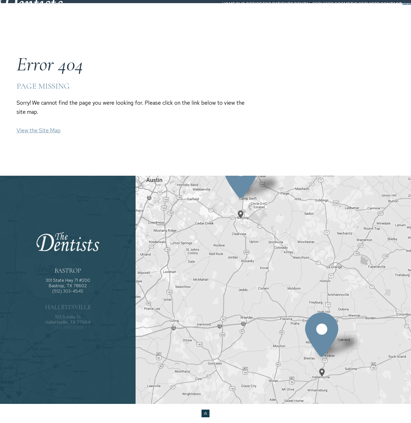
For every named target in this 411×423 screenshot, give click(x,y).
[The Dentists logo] (40, 15)
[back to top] (205, 413)
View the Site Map (39, 130)
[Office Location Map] (241, 209)
